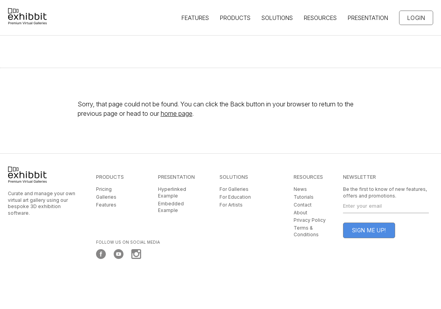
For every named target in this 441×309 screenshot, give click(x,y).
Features (106, 205)
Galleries (106, 197)
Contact (303, 205)
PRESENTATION (368, 18)
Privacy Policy (310, 220)
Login (416, 18)
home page (176, 113)
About (300, 213)
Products (235, 18)
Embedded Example (171, 207)
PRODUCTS (110, 177)
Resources (320, 18)
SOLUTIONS (277, 18)
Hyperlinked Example (172, 192)
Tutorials (304, 197)
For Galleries (234, 189)
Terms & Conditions (306, 231)
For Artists (231, 205)
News (300, 189)
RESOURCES (308, 177)
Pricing (104, 189)
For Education (235, 197)
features (195, 18)
